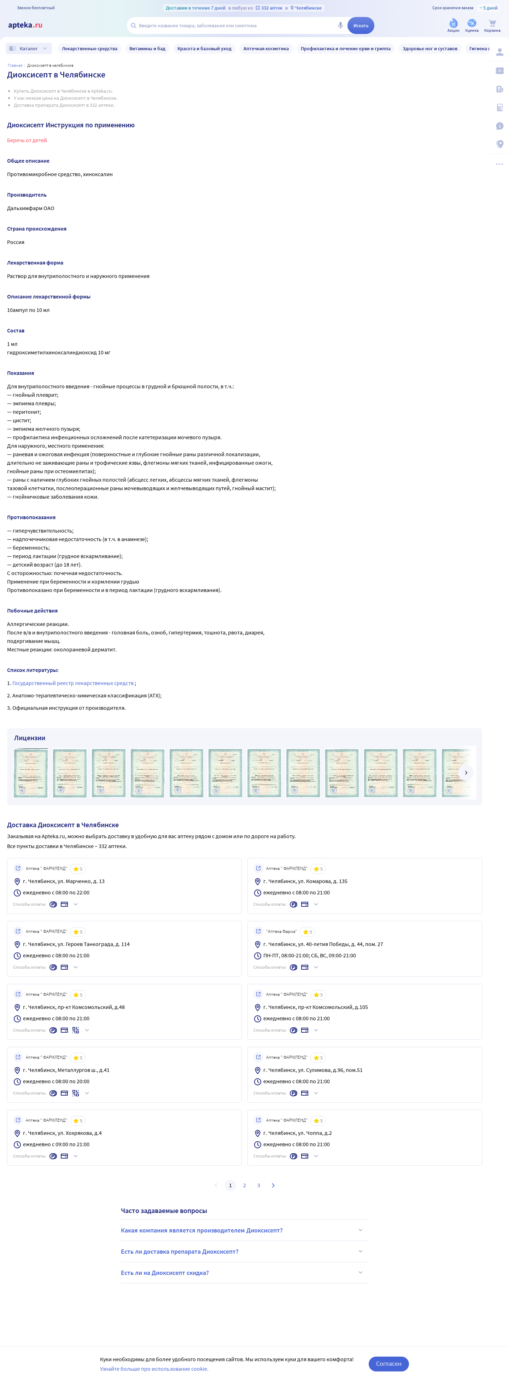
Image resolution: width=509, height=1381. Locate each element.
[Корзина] (492, 26)
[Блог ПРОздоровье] (499, 89)
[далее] (466, 773)
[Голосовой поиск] (340, 25)
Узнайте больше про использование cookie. (154, 1368)
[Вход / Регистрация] (499, 52)
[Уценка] (472, 26)
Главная (15, 65)
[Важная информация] (499, 126)
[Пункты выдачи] (499, 144)
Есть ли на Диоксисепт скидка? (243, 1272)
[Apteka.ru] (31, 25)
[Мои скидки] (499, 71)
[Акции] (453, 26)
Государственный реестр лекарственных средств (73, 682)
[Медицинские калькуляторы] (499, 107)
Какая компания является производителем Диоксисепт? (243, 1230)
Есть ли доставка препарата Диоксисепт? (243, 1251)
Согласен (389, 1363)
